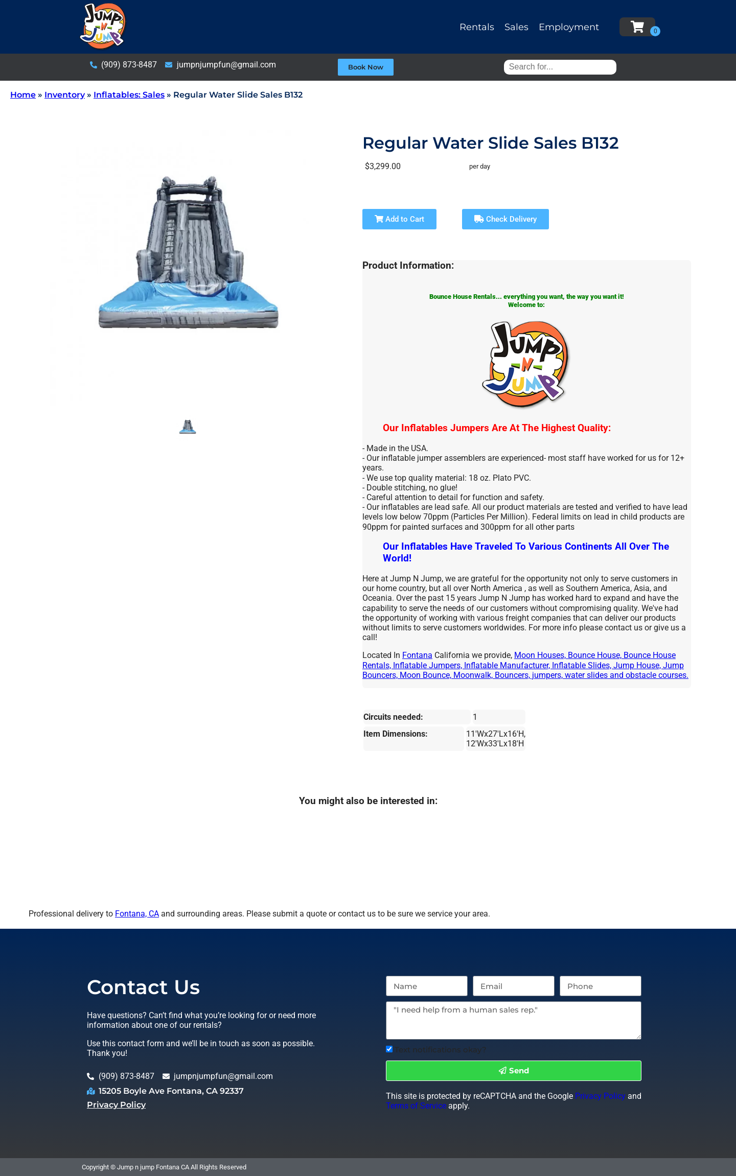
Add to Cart (399, 219)
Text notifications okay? (441, 1049)
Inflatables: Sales (129, 95)
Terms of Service (416, 1106)
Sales (516, 27)
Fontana (417, 655)
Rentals (476, 27)
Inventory (64, 95)
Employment (569, 27)
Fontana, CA (137, 914)
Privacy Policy (116, 1105)
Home (23, 95)
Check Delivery (505, 219)
